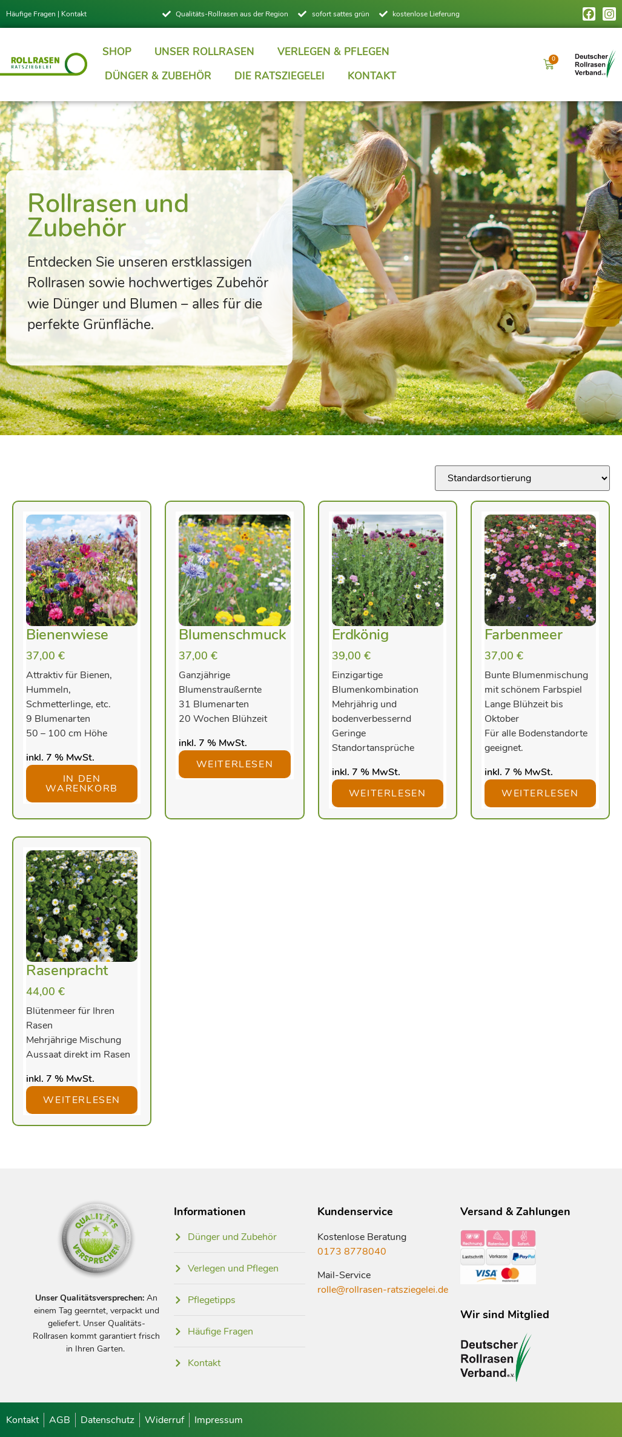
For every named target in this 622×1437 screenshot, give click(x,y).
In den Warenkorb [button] (81, 783)
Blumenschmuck (232, 634)
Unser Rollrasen (204, 52)
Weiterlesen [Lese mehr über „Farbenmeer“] (540, 793)
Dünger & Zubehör (158, 76)
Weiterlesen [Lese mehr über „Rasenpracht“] (82, 1100)
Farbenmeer (523, 634)
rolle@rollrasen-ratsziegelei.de (382, 1289)
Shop (116, 52)
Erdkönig (360, 634)
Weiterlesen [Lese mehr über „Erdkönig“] (387, 793)
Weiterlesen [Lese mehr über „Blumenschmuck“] (235, 764)
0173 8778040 (351, 1251)
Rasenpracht (67, 970)
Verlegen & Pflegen (333, 52)
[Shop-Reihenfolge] (522, 478)
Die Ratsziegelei (279, 76)
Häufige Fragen (31, 14)
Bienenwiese (67, 634)
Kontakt (74, 14)
